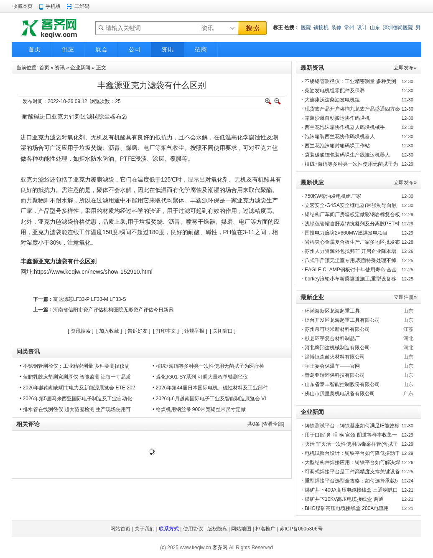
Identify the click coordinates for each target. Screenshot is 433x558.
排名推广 (265, 529)
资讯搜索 (81, 331)
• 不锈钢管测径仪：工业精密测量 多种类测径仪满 (75, 366)
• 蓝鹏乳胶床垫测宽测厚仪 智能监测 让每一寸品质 (75, 377)
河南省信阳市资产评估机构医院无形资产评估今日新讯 (113, 310)
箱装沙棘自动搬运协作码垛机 (337, 118)
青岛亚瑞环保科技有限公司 (335, 375)
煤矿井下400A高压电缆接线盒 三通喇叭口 (351, 490)
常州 (349, 27)
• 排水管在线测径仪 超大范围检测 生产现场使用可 (75, 409)
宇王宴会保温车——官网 (332, 366)
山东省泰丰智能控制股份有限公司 (342, 384)
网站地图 (241, 529)
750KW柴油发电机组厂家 (333, 196)
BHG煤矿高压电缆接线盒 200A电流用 (347, 508)
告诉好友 (137, 331)
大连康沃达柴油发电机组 (332, 100)
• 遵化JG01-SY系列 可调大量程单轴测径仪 (200, 377)
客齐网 (219, 547)
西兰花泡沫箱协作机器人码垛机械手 (345, 127)
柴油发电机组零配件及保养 (335, 90)
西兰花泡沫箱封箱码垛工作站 (337, 146)
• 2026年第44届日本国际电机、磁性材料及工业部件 (210, 388)
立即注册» (405, 297)
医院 (306, 27)
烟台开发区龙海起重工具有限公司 (342, 320)
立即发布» (405, 68)
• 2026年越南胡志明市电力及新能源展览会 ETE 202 (77, 388)
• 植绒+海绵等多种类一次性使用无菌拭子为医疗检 (208, 366)
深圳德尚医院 (398, 27)
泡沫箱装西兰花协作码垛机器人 (340, 136)
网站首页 (120, 529)
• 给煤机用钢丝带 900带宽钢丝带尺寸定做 (199, 409)
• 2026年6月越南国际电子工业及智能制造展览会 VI (209, 398)
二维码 (81, 6)
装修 (336, 27)
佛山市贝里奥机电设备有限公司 (340, 393)
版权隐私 (217, 529)
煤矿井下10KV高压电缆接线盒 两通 (344, 499)
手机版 (53, 6)
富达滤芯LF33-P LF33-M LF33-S (89, 299)
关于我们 (145, 529)
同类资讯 (28, 351)
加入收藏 (109, 331)
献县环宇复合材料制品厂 (332, 338)
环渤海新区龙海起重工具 (332, 311)
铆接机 (321, 27)
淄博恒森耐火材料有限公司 (335, 357)
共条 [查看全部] (266, 424)
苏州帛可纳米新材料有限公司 (337, 329)
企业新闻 (80, 68)
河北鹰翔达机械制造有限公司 (337, 348)
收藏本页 (23, 6)
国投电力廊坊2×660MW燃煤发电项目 (346, 233)
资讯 (60, 68)
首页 (44, 68)
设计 (362, 27)
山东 (375, 27)
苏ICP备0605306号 (301, 529)
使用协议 (193, 529)
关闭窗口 (223, 331)
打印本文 (166, 331)
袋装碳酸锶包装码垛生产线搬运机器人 (347, 155)
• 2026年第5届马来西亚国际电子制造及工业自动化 (76, 398)
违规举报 (194, 331)
